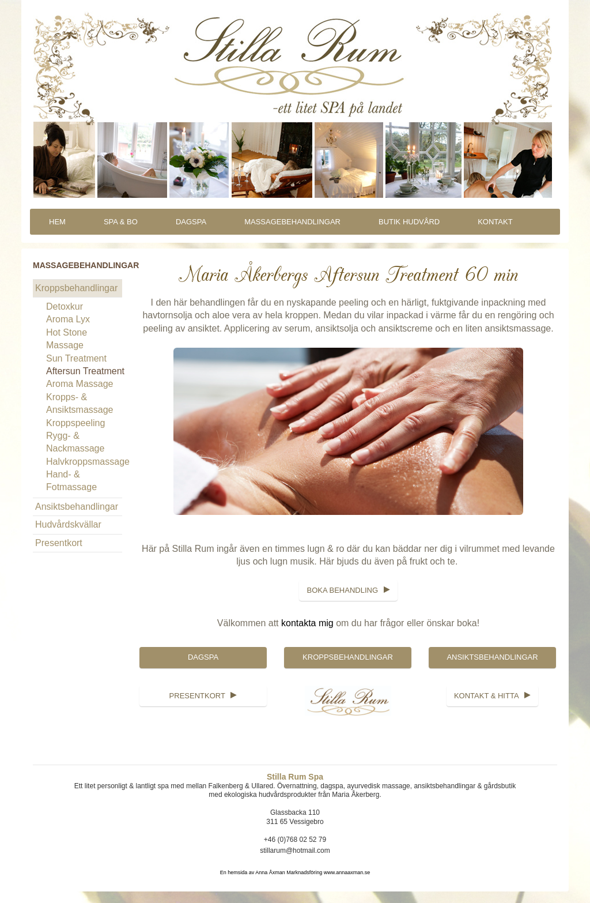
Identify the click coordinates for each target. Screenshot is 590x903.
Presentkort (58, 543)
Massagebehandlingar (292, 221)
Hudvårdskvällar (68, 524)
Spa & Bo (121, 221)
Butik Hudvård (409, 221)
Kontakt (495, 221)
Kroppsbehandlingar (76, 288)
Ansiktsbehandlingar (76, 506)
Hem (57, 221)
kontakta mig (307, 623)
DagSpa (191, 221)
